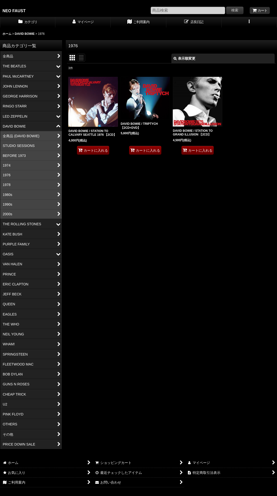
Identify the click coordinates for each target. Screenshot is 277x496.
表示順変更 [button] (184, 58)
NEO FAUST (14, 10)
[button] (249, 22)
